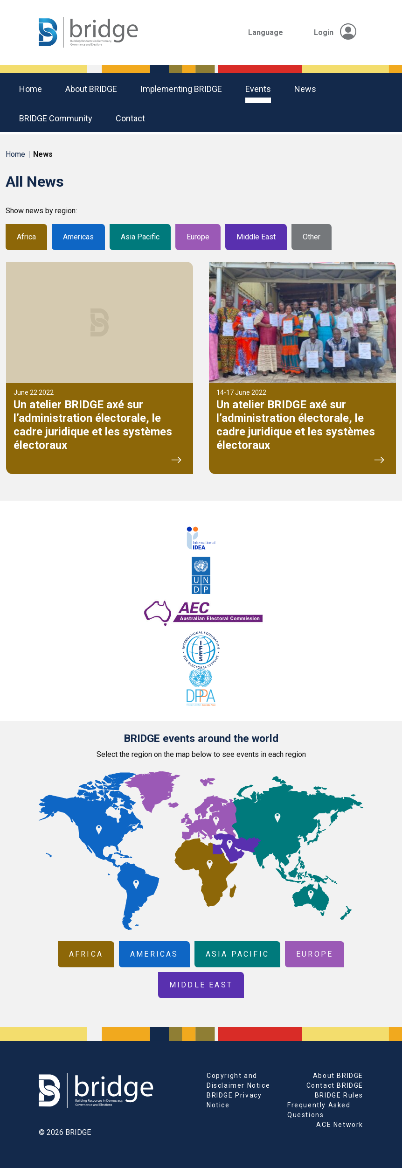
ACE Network (339, 1124)
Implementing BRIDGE (181, 89)
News (305, 89)
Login (335, 32)
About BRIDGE (91, 89)
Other (311, 236)
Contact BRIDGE (334, 1085)
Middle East (256, 236)
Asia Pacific (140, 236)
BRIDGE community (55, 118)
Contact (130, 118)
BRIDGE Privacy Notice (234, 1100)
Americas (78, 236)
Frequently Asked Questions (319, 1110)
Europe (198, 236)
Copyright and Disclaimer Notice (238, 1080)
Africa (26, 236)
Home (30, 89)
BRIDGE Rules (339, 1095)
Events (258, 89)
